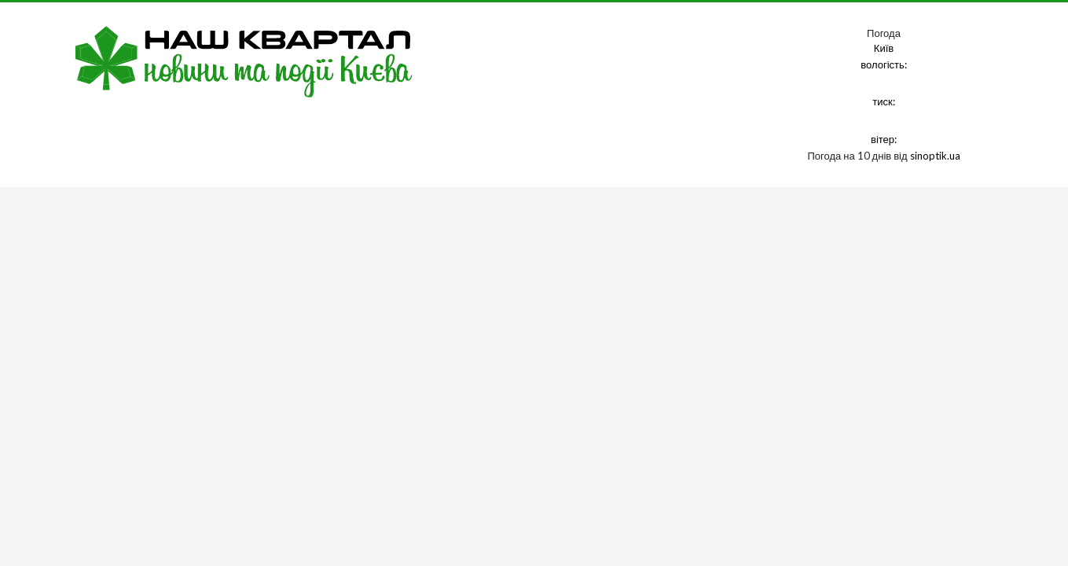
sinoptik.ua (935, 155)
